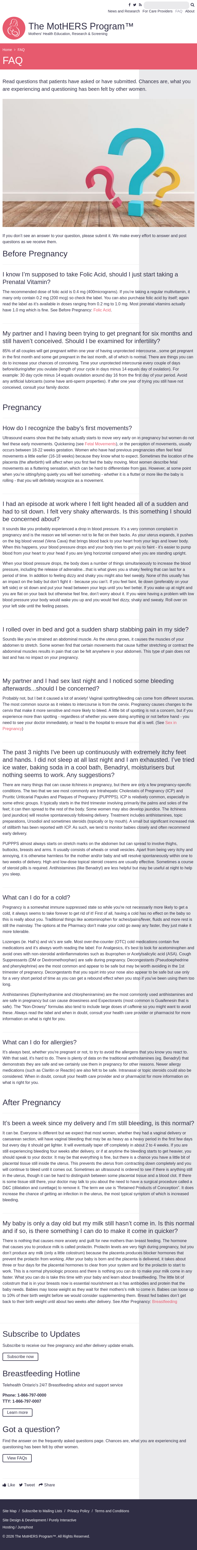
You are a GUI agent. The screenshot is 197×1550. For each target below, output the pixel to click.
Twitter (135, 5)
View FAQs (17, 1458)
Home (7, 50)
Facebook (130, 5)
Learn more (17, 1412)
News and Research (124, 11)
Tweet (29, 1485)
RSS (140, 5)
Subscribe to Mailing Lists (42, 1511)
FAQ (179, 11)
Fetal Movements (100, 444)
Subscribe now (20, 1356)
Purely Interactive (62, 1520)
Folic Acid (102, 310)
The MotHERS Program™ (81, 26)
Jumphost (25, 1527)
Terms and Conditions (112, 1511)
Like (11, 1485)
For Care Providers (157, 11)
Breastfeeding (164, 1301)
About (189, 11)
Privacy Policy (78, 1511)
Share (49, 1485)
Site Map (9, 1511)
